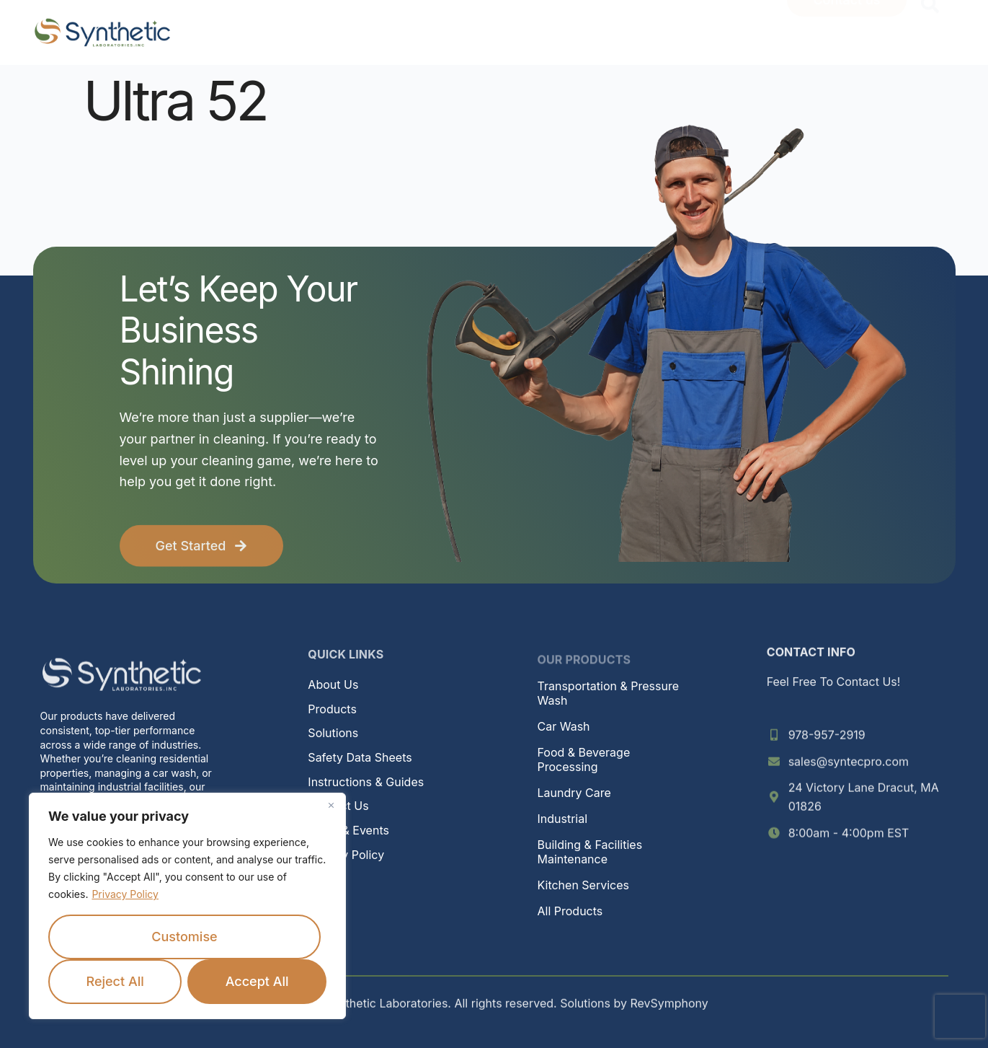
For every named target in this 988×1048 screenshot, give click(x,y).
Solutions (333, 733)
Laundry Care (574, 792)
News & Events (348, 830)
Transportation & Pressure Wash (609, 693)
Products (332, 709)
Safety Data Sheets (359, 757)
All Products (570, 911)
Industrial (563, 818)
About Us (333, 684)
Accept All (257, 981)
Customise (184, 936)
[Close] (330, 805)
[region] (187, 906)
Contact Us (338, 805)
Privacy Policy (125, 894)
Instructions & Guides (366, 782)
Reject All (114, 981)
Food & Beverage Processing (584, 759)
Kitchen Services (583, 885)
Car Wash (564, 726)
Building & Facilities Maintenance (590, 851)
